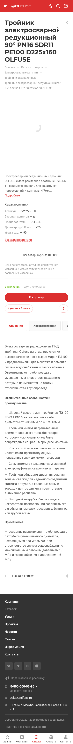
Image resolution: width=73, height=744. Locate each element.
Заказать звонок (21, 690)
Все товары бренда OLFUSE (40, 255)
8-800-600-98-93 (22, 686)
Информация (14, 647)
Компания (12, 601)
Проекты (11, 624)
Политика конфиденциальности (25, 726)
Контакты (12, 654)
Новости (11, 632)
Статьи (10, 639)
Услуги (9, 617)
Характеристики (44, 326)
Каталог (11, 609)
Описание (16, 326)
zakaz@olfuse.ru (21, 698)
